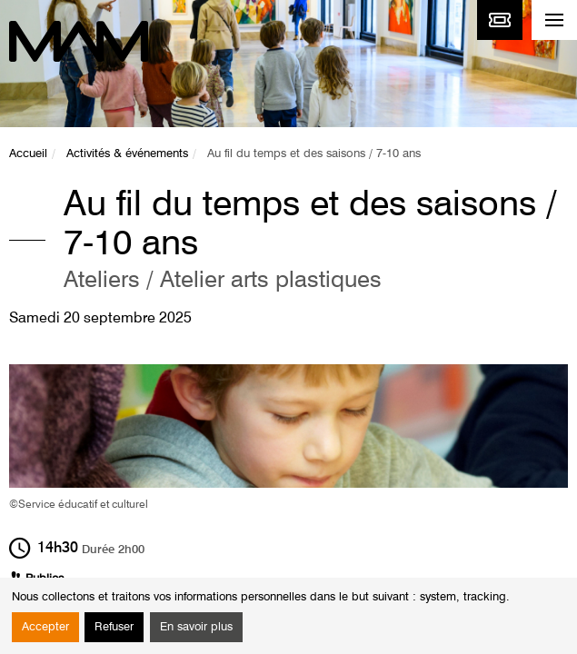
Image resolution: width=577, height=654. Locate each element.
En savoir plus (196, 627)
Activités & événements (127, 154)
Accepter (45, 627)
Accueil (28, 154)
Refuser (114, 627)
